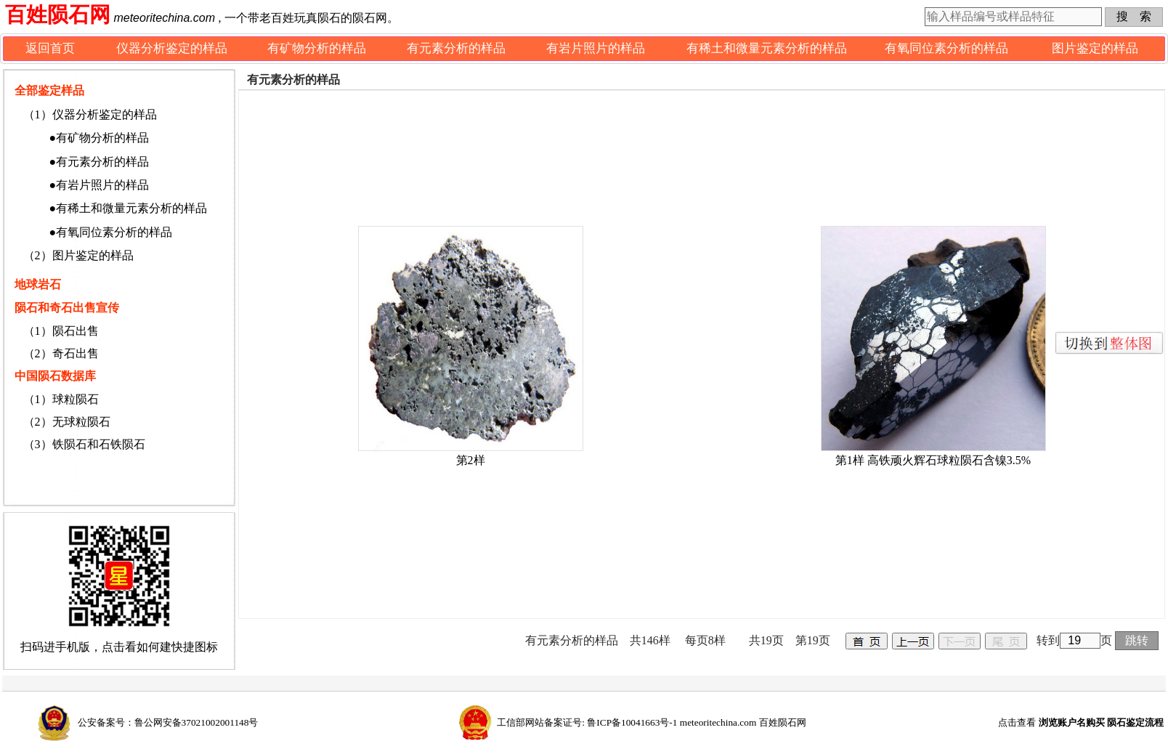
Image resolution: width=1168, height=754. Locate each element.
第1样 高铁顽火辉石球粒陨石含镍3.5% (933, 460)
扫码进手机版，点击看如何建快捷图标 (119, 647)
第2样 (470, 460)
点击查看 (1081, 722)
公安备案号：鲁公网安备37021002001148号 (168, 722)
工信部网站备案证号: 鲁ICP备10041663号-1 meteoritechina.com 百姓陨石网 (651, 722)
